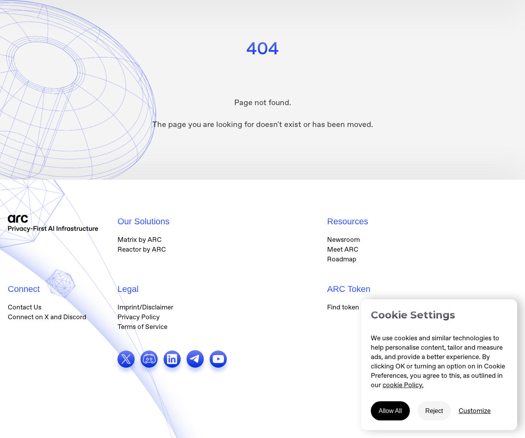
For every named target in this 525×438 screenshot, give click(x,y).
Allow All (390, 411)
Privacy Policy (138, 317)
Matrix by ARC (139, 239)
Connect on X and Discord (47, 317)
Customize (475, 411)
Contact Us (24, 307)
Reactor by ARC (141, 249)
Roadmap (341, 259)
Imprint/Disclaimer (145, 307)
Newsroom (343, 239)
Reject (434, 411)
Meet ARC (342, 249)
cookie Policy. (403, 385)
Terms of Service (142, 327)
